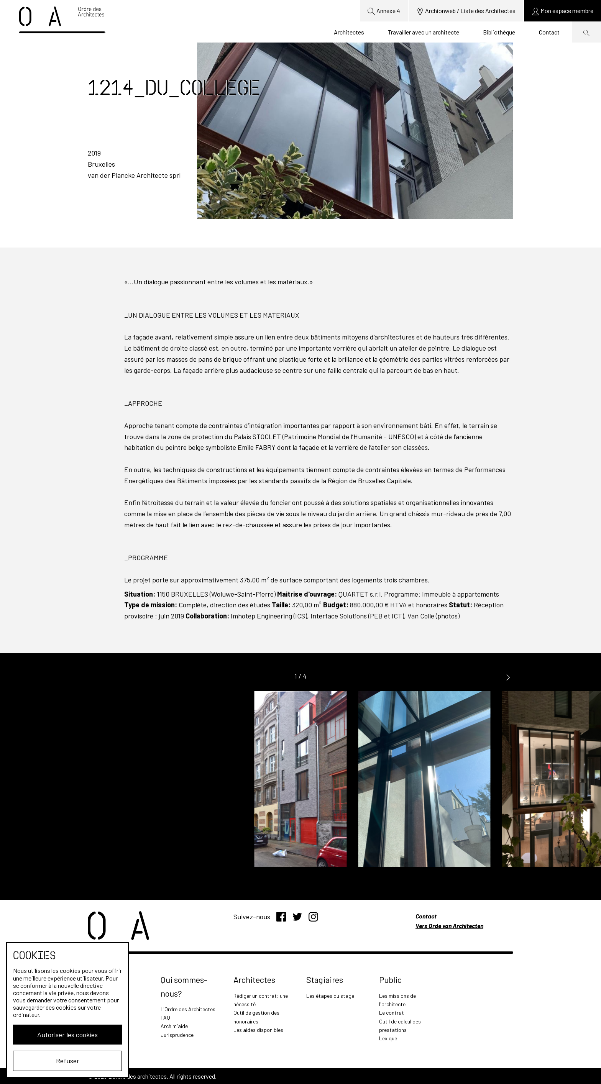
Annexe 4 (384, 11)
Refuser (67, 1060)
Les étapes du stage (330, 995)
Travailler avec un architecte (423, 32)
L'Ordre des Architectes (188, 1009)
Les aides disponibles (258, 1030)
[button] (508, 676)
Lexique (388, 1038)
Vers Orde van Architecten (449, 925)
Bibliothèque (499, 32)
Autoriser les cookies (67, 1034)
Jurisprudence (177, 1035)
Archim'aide (174, 1026)
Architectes (349, 32)
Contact (549, 32)
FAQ (165, 1017)
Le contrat (391, 1012)
